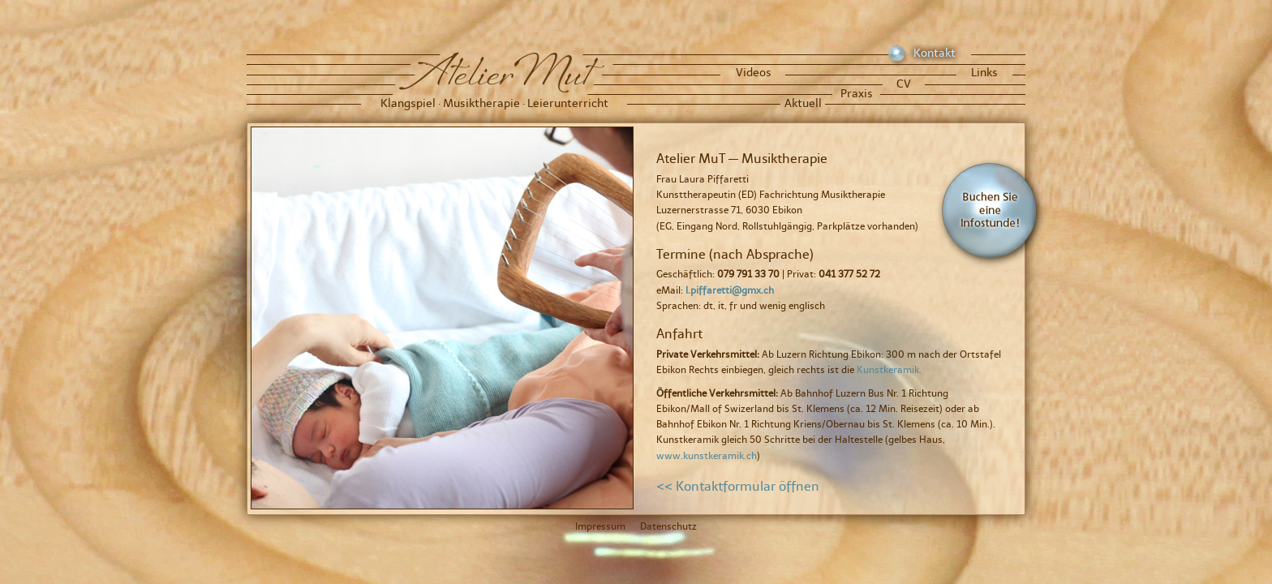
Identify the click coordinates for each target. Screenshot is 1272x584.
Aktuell (803, 103)
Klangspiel (408, 103)
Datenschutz (668, 526)
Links (984, 72)
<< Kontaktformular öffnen (737, 486)
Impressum (600, 526)
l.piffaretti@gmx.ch (729, 290)
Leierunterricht (567, 103)
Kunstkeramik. (889, 370)
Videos (753, 72)
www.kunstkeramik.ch (706, 456)
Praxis (856, 94)
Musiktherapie (481, 103)
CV (903, 84)
